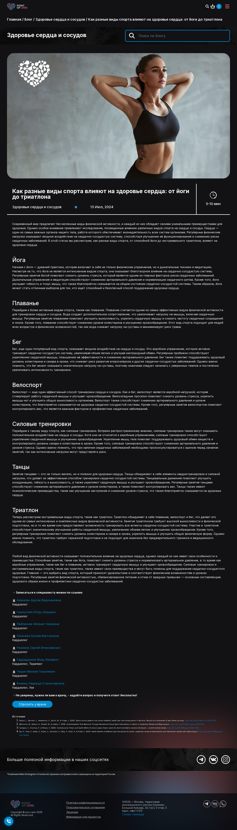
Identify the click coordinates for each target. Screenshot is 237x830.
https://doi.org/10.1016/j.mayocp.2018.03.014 (187, 724)
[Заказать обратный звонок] (8, 821)
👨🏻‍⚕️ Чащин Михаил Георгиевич (33, 671)
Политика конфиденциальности (85, 802)
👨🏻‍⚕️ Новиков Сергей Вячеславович (36, 647)
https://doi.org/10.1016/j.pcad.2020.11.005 (183, 728)
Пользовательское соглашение (85, 807)
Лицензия (72, 812)
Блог (28, 19)
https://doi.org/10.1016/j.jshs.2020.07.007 (200, 720)
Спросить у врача (32, 704)
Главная (14, 19)
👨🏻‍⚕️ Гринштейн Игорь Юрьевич (34, 612)
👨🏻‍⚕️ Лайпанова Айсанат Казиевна (35, 624)
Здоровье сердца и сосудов (60, 19)
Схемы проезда (133, 814)
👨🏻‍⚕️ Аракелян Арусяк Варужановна (36, 600)
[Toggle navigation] (227, 6)
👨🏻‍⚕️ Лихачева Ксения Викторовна (35, 636)
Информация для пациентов (83, 816)
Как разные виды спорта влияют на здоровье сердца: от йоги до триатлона (155, 19)
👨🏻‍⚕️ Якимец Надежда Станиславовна (38, 683)
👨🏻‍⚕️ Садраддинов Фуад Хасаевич (35, 659)
